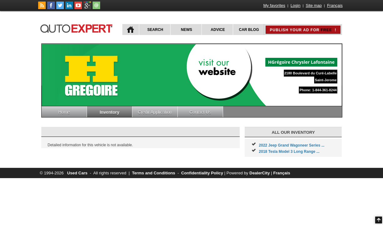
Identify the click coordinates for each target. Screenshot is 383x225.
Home (64, 112)
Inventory (109, 112)
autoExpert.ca (77, 28)
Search (155, 30)
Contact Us (200, 112)
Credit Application (155, 112)
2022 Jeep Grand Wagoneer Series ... (291, 145)
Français (335, 5)
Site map (314, 5)
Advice (218, 30)
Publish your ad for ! (303, 30)
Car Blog (249, 30)
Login (295, 5)
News (186, 30)
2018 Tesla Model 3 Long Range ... (289, 151)
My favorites (274, 5)
